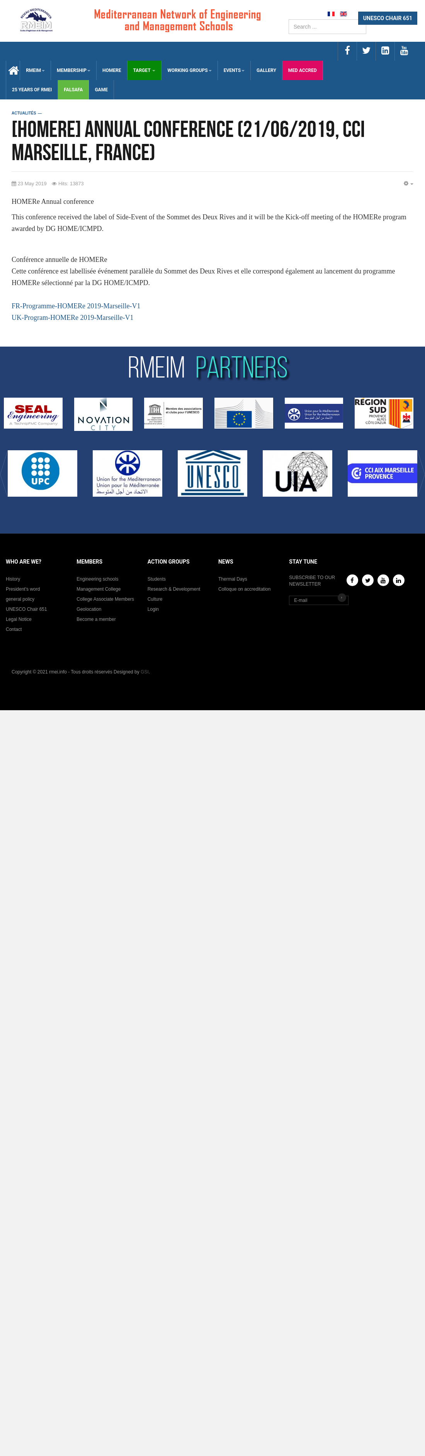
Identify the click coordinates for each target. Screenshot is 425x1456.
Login (153, 609)
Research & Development (174, 589)
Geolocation (88, 609)
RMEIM (35, 70)
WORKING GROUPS (189, 70)
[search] (327, 26)
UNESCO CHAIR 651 (387, 18)
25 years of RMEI (32, 89)
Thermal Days (232, 579)
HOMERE (111, 70)
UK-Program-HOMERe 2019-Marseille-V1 (72, 317)
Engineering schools (97, 579)
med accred (302, 70)
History (13, 579)
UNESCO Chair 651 (26, 609)
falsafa (73, 89)
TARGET (144, 70)
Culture (155, 599)
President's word (23, 589)
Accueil (13, 70)
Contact (14, 629)
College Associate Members (105, 599)
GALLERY (266, 70)
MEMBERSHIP (73, 70)
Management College (98, 589)
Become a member (96, 619)
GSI (145, 672)
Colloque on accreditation (244, 589)
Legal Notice (19, 619)
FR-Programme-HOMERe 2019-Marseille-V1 (76, 306)
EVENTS (234, 70)
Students (157, 579)
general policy (20, 599)
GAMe (101, 89)
